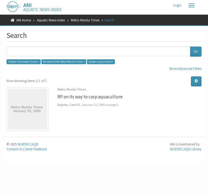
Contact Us (14, 149)
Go (196, 51)
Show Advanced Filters (185, 68)
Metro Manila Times (85, 20)
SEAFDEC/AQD (28, 144)
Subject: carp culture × (101, 61)
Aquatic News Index (51, 20)
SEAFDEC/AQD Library (186, 149)
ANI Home (23, 20)
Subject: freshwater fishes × (23, 61)
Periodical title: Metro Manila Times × (64, 61)
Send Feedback (36, 149)
